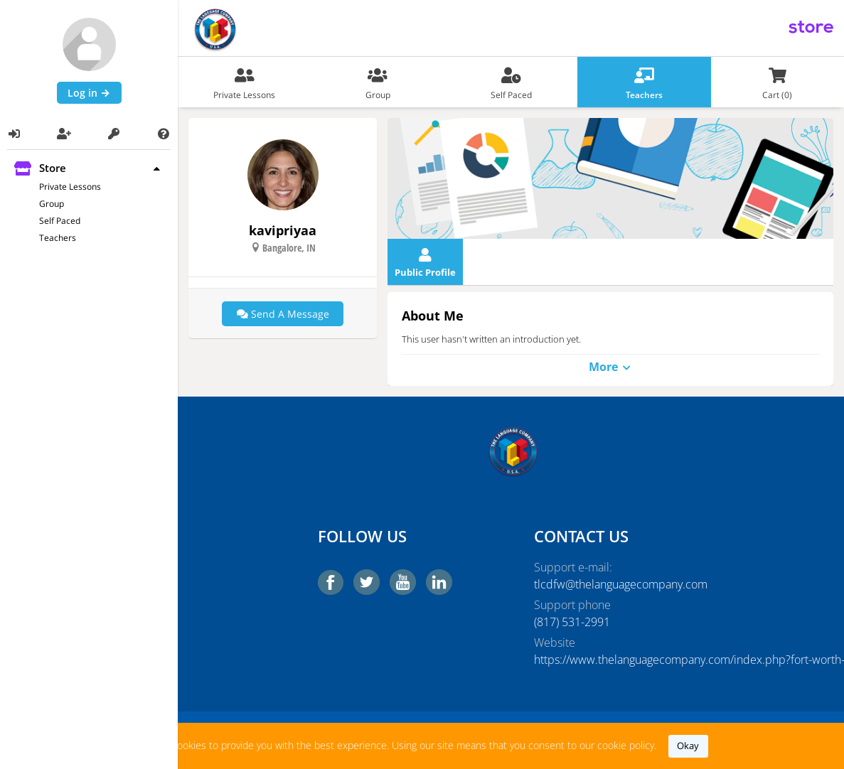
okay (688, 745)
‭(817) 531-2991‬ (572, 622)
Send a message (283, 314)
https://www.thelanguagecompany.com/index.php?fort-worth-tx (619, 659)
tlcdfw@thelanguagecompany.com (619, 584)
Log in (89, 93)
